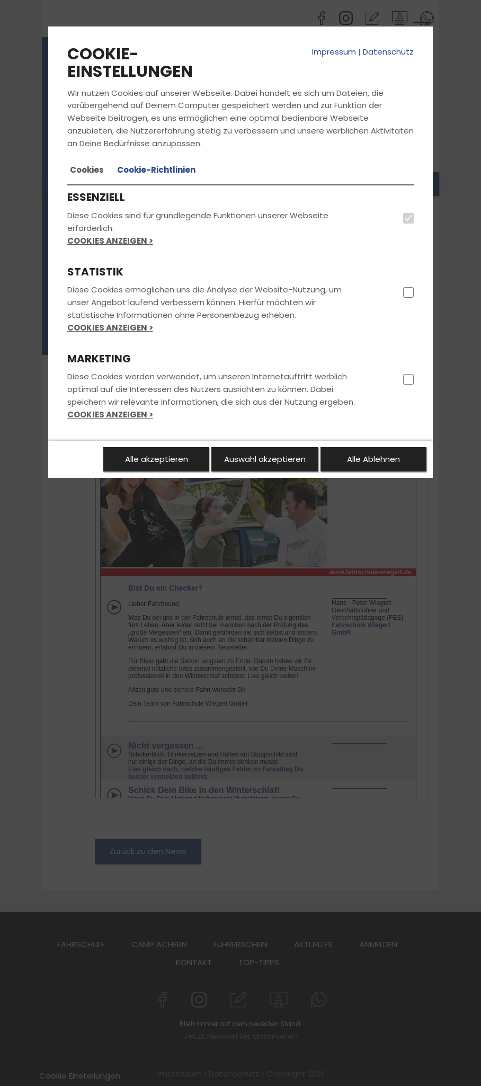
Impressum (334, 51)
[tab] (86, 170)
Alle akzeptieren (156, 459)
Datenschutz (388, 51)
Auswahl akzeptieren (265, 459)
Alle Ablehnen (373, 459)
